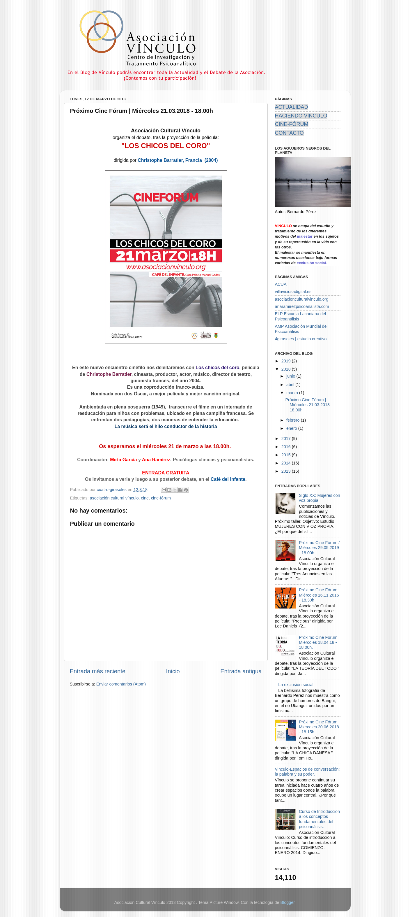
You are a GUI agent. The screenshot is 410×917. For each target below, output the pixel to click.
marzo (292, 392)
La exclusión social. (296, 684)
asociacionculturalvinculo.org (302, 299)
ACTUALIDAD (291, 107)
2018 (286, 369)
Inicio (173, 671)
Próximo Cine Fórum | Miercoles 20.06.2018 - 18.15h (319, 727)
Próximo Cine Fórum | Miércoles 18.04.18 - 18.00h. (319, 642)
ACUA (281, 284)
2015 (286, 455)
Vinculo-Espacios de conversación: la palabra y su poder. (307, 771)
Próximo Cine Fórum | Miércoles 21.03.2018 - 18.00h (308, 404)
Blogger (288, 902)
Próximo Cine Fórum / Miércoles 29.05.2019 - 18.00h (319, 547)
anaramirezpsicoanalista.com (302, 306)
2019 (286, 361)
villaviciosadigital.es (293, 291)
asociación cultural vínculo (114, 498)
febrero (293, 420)
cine (144, 498)
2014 (286, 463)
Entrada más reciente (98, 671)
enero (292, 428)
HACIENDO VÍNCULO (301, 116)
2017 (286, 438)
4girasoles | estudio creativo (301, 338)
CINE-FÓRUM (291, 124)
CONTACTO (289, 133)
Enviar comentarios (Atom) (121, 684)
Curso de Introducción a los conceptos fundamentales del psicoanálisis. (319, 819)
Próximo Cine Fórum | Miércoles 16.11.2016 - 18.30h (319, 595)
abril (290, 384)
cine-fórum (161, 498)
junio (291, 376)
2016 (286, 446)
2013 (286, 471)
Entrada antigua (241, 671)
